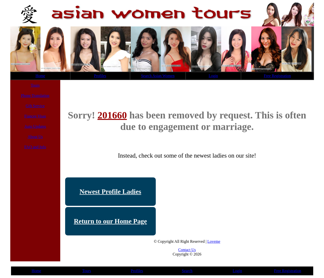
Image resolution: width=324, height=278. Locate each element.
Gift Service (35, 106)
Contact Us (187, 250)
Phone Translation (35, 95)
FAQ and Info (35, 147)
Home (40, 76)
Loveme (213, 241)
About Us (35, 137)
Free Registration (277, 76)
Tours (35, 85)
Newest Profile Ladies (110, 191)
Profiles (100, 76)
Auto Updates (35, 126)
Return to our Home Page (110, 221)
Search (187, 271)
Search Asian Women (158, 76)
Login (213, 76)
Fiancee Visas (35, 116)
